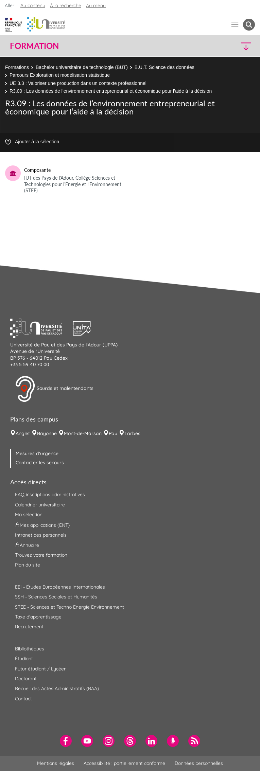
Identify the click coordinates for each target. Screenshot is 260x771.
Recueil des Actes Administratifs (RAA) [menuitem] (57, 688)
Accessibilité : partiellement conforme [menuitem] (124, 763)
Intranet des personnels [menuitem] (41, 535)
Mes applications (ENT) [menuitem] (42, 525)
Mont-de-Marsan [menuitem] (83, 433)
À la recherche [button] (65, 5)
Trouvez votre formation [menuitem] (41, 555)
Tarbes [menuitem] (132, 433)
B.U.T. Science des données (164, 67)
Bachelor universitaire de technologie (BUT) (82, 67)
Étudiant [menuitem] (24, 659)
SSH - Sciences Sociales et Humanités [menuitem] (56, 597)
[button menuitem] (249, 25)
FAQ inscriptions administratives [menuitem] (50, 494)
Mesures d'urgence (37, 453)
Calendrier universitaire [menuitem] (40, 505)
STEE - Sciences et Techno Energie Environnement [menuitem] (69, 607)
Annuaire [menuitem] (27, 545)
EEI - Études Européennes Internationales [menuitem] (60, 587)
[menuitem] (65, 741)
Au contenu (32, 5)
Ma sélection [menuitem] (28, 515)
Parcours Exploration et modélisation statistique (60, 75)
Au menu (96, 5)
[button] (225, 46)
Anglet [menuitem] (23, 433)
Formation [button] (34, 46)
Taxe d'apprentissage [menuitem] (38, 617)
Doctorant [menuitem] (26, 679)
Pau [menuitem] (113, 433)
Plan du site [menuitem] (27, 565)
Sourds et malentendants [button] (54, 388)
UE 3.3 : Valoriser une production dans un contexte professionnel (78, 83)
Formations (17, 67)
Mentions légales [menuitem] (55, 763)
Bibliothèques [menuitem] (29, 649)
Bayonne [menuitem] (47, 433)
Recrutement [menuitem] (29, 627)
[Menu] (235, 24)
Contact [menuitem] (23, 699)
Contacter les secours (40, 463)
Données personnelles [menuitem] (199, 763)
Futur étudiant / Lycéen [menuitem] (41, 669)
